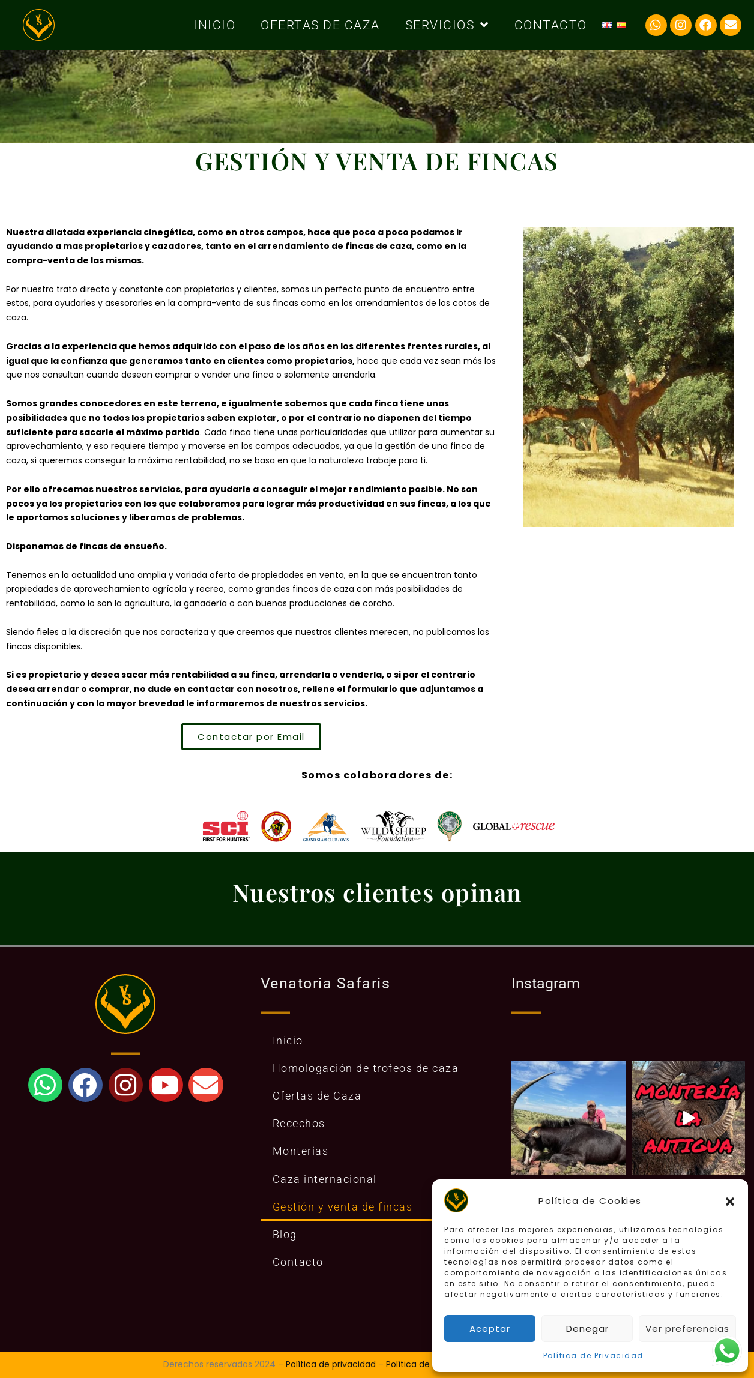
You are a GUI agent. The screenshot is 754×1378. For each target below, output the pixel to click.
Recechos (299, 1123)
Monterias (301, 1151)
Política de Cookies (425, 1364)
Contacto (550, 25)
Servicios (447, 25)
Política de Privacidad (593, 1355)
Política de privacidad (331, 1364)
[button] (730, 1200)
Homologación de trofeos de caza (366, 1068)
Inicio (214, 25)
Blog (285, 1234)
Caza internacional (325, 1179)
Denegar (587, 1328)
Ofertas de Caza (320, 25)
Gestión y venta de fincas (343, 1206)
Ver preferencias (687, 1328)
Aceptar (489, 1328)
